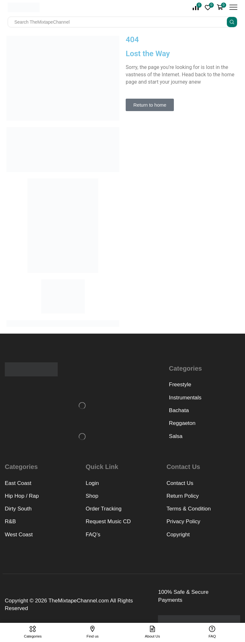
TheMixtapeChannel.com (78, 601)
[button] (150, 105)
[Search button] (232, 22)
